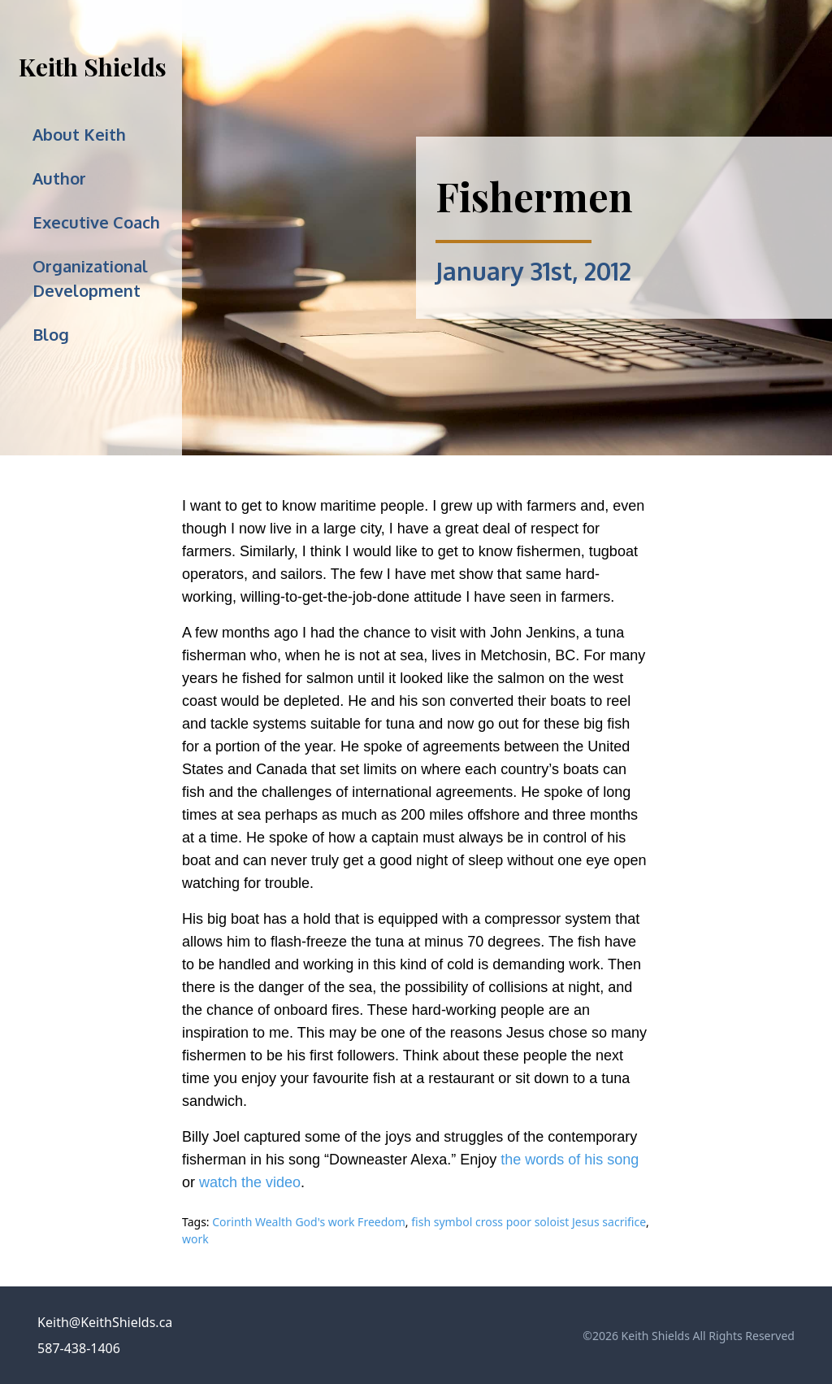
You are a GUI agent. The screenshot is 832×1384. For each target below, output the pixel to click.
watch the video (250, 1182)
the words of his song (569, 1159)
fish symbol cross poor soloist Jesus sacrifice (528, 1221)
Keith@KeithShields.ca (104, 1322)
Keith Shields (93, 66)
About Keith (79, 134)
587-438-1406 (78, 1348)
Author (59, 178)
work (195, 1239)
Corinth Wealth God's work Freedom (308, 1221)
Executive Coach (96, 222)
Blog (50, 334)
